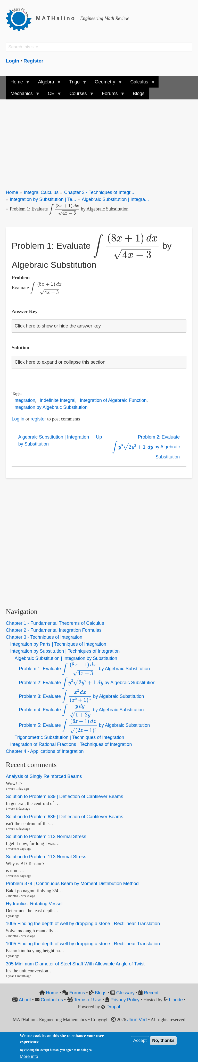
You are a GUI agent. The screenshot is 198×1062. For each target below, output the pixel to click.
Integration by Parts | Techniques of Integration (58, 644)
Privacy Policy (125, 999)
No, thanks (163, 1040)
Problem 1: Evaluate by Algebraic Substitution (84, 668)
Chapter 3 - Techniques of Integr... (99, 192)
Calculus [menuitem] (140, 83)
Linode (176, 999)
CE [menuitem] (52, 95)
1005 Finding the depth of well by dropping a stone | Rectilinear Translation (83, 923)
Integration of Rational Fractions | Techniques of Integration (71, 744)
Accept (140, 1040)
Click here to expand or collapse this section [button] (60, 362)
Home (12, 192)
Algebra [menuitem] (47, 83)
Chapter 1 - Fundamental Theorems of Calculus (55, 623)
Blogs (100, 992)
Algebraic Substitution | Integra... (115, 199)
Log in (18, 418)
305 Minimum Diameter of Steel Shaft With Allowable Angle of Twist (75, 963)
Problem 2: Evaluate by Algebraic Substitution (146, 446)
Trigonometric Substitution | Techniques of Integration (69, 737)
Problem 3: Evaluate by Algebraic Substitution (81, 696)
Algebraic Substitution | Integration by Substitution (53, 440)
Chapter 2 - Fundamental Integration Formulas (54, 630)
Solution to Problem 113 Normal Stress (46, 836)
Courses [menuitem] (79, 95)
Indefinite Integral (57, 400)
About (25, 999)
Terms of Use (87, 999)
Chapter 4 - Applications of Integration (45, 751)
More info (29, 1056)
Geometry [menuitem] (106, 83)
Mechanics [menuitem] (23, 95)
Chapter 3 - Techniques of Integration (44, 637)
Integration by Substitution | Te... (43, 199)
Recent (151, 992)
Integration (24, 400)
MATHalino (56, 18)
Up (99, 437)
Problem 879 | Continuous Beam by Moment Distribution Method (72, 883)
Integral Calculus (41, 192)
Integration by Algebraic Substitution (50, 407)
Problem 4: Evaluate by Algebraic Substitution (81, 709)
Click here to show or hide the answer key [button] (58, 326)
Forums (77, 992)
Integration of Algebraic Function (113, 400)
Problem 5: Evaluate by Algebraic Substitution (84, 725)
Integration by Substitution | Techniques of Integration (65, 651)
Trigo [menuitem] (75, 83)
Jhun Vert (137, 1019)
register (38, 418)
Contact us (52, 999)
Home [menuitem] (18, 83)
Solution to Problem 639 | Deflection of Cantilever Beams (64, 796)
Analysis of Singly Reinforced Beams (44, 776)
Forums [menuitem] (111, 95)
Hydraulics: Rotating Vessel (34, 903)
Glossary (125, 992)
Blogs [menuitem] (138, 93)
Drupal (113, 1006)
